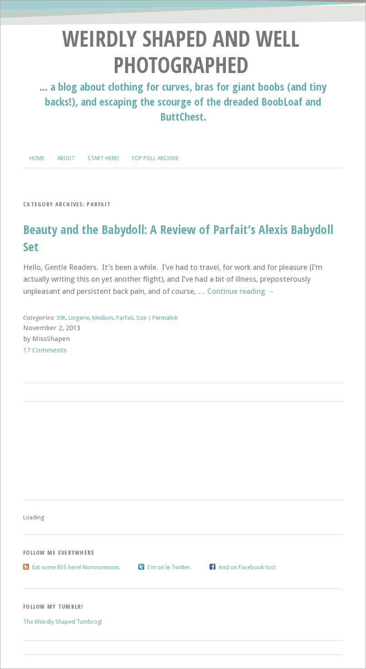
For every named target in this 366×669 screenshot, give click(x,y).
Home (36, 158)
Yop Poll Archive (155, 158)
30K (61, 317)
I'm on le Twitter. (169, 567)
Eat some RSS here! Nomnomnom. (76, 567)
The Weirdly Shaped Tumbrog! (62, 621)
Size (141, 317)
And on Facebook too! (247, 567)
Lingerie (78, 317)
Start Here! (103, 158)
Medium (102, 317)
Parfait (124, 317)
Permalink (165, 317)
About (66, 158)
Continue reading (241, 291)
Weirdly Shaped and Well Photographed (180, 51)
